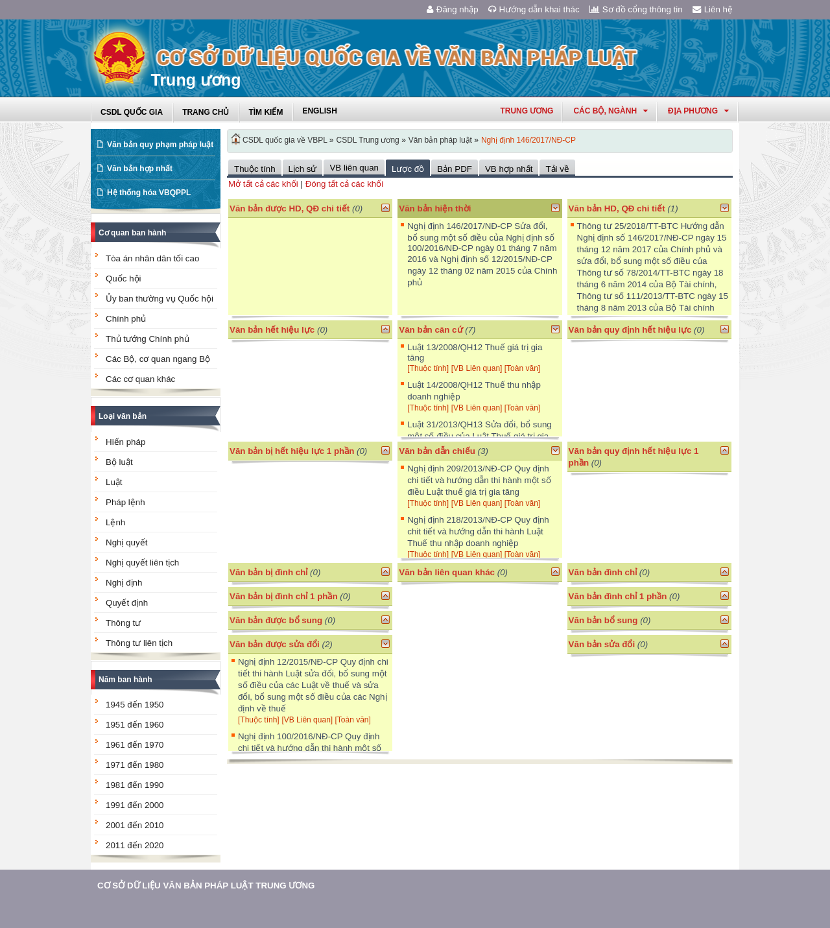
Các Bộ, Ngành (610, 110)
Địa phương (698, 110)
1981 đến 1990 (135, 785)
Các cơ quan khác (140, 379)
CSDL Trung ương (368, 140)
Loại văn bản (123, 416)
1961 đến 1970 (135, 745)
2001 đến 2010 (135, 825)
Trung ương (526, 110)
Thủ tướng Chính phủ (147, 339)
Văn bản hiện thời (435, 208)
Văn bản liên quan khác (447, 572)
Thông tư (123, 623)
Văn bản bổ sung (603, 620)
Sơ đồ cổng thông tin (636, 9)
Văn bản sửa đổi (602, 644)
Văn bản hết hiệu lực (272, 330)
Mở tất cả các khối (263, 184)
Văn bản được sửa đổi (275, 644)
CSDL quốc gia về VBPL (285, 140)
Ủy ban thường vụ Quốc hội (159, 298)
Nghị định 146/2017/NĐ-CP (528, 140)
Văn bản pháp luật (440, 140)
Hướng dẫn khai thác (534, 9)
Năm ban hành (125, 679)
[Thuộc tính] (428, 368)
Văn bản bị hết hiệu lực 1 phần (292, 451)
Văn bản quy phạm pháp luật (160, 144)
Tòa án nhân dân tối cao (152, 258)
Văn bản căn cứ (430, 330)
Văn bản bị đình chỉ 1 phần (284, 596)
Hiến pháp (125, 442)
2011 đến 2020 (135, 845)
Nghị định (124, 583)
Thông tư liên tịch (139, 643)
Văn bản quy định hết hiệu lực (630, 330)
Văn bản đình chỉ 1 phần (618, 596)
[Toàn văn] (522, 368)
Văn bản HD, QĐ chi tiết (618, 208)
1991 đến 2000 (135, 805)
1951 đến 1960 (135, 725)
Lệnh (115, 522)
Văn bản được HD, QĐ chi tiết (290, 208)
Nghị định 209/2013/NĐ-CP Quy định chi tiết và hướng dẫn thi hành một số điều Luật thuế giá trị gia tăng (479, 480)
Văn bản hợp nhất (139, 168)
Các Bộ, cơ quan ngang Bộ (158, 359)
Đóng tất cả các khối (344, 184)
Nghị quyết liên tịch (142, 562)
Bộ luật (119, 462)
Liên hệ (713, 9)
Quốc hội (123, 278)
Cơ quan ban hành (132, 232)
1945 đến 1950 (135, 704)
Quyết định (127, 603)
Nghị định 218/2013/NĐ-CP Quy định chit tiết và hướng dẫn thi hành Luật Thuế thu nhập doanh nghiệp (478, 531)
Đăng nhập (453, 9)
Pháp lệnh (125, 502)
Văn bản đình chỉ (603, 572)
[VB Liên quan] (477, 368)
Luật (114, 482)
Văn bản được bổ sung (276, 620)
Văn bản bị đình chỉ (268, 572)
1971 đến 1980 (135, 765)
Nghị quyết (126, 542)
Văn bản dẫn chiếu (437, 451)
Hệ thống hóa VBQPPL (149, 192)
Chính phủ (126, 319)
